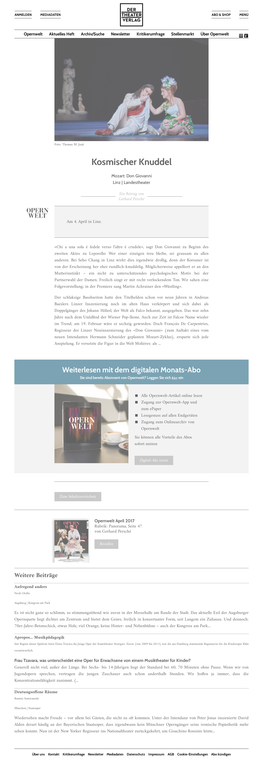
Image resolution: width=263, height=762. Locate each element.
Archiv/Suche (92, 34)
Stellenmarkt (182, 34)
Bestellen (106, 544)
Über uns (38, 754)
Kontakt (53, 754)
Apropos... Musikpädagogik (39, 637)
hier (175, 378)
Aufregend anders (30, 587)
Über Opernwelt (215, 34)
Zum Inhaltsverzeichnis (78, 496)
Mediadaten (115, 754)
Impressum (156, 754)
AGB (171, 754)
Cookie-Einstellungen (192, 754)
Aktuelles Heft (61, 34)
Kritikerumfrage (151, 34)
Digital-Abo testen (154, 460)
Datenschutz (136, 754)
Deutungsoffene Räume (36, 692)
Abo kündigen (221, 754)
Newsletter (120, 34)
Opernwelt (33, 34)
